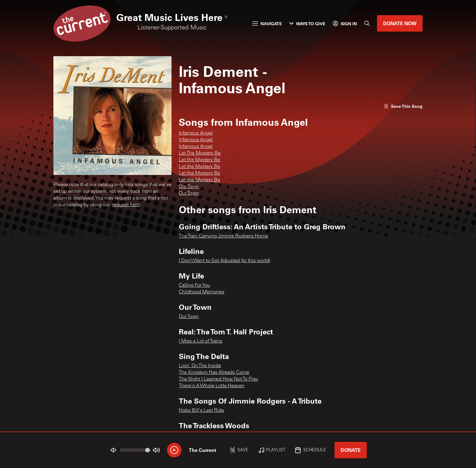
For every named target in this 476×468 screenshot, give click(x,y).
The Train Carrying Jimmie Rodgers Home (223, 236)
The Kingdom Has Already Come (214, 372)
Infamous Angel (196, 133)
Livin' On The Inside (200, 366)
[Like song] (403, 106)
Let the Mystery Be (199, 160)
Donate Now (399, 23)
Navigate (267, 23)
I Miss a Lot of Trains (200, 341)
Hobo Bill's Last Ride (201, 410)
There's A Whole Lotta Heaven (211, 386)
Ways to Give (307, 23)
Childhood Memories (201, 292)
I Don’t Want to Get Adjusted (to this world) (224, 260)
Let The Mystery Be (200, 153)
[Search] (367, 23)
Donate (351, 450)
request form (126, 205)
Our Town (189, 186)
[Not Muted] (113, 450)
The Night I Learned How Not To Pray (218, 379)
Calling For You (194, 285)
